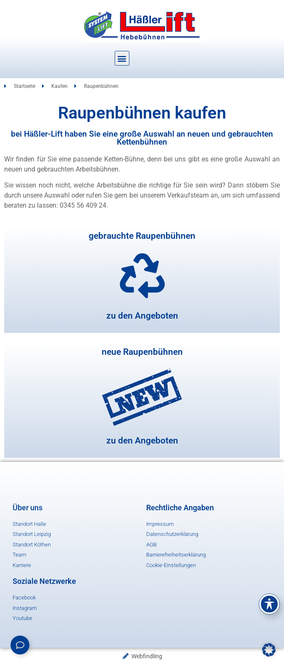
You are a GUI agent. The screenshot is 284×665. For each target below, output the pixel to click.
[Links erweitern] (20, 645)
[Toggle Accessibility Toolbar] (269, 604)
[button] (122, 58)
